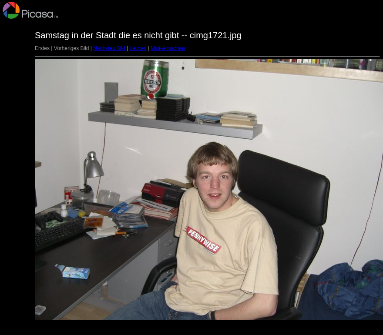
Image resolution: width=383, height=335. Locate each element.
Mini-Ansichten (168, 48)
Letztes (137, 48)
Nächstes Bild (109, 48)
